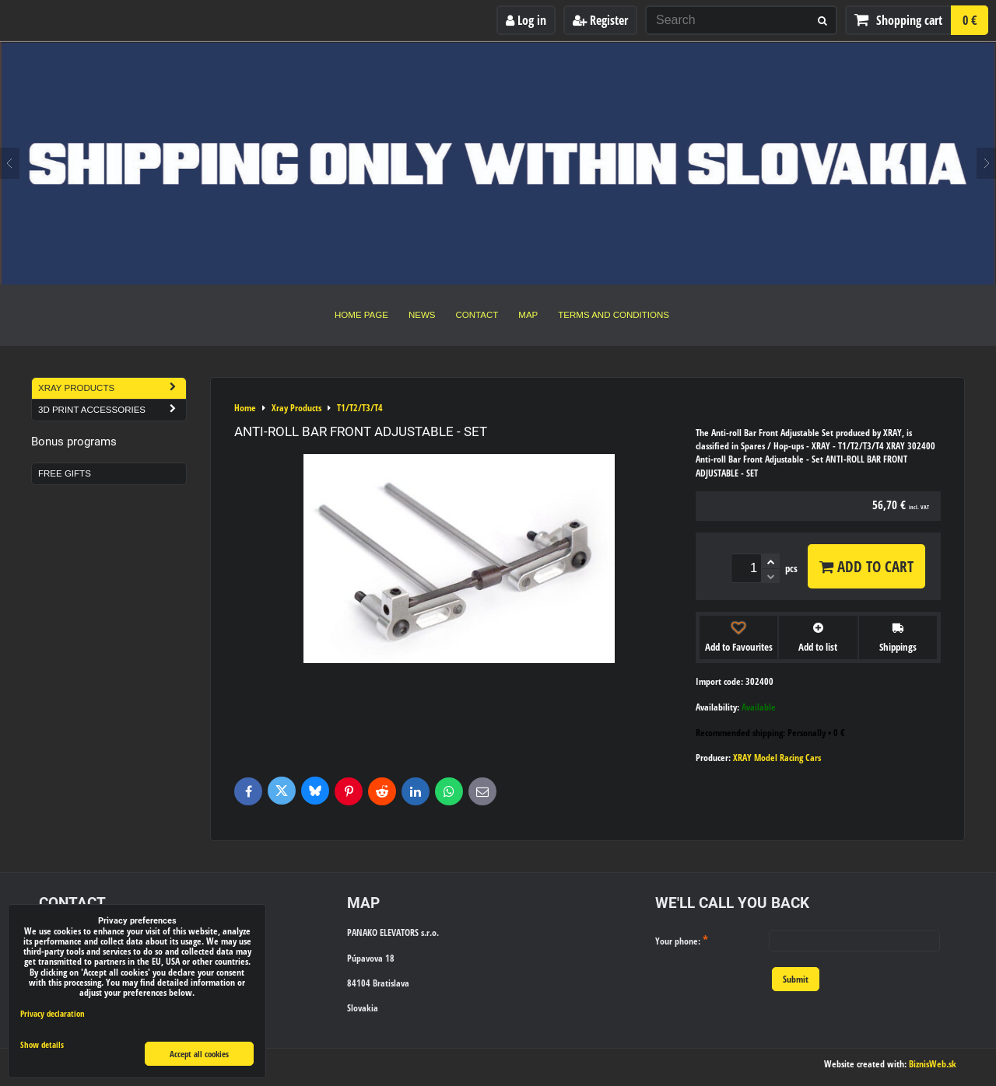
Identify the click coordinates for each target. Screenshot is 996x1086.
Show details (42, 1044)
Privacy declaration (52, 1013)
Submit (795, 979)
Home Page (361, 315)
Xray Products (112, 388)
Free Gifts (64, 473)
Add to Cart (866, 566)
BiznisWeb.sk (932, 1064)
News (422, 315)
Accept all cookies (199, 1054)
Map (528, 315)
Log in (526, 20)
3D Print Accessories (112, 410)
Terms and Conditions (613, 315)
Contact (477, 315)
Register (600, 20)
